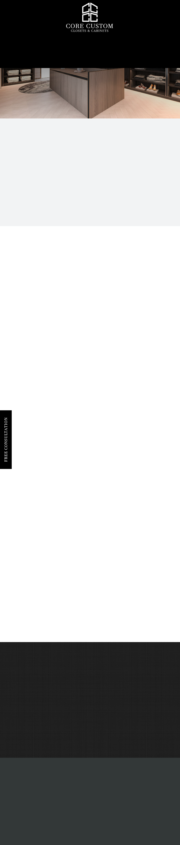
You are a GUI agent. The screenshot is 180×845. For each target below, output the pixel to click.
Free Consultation (5, 439)
